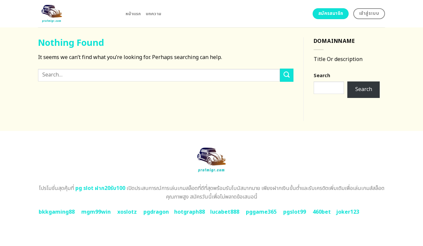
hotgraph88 (189, 212)
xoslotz (127, 212)
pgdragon (156, 212)
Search (322, 75)
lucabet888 (224, 212)
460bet (322, 212)
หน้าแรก (133, 14)
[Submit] (286, 75)
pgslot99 (294, 212)
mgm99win (96, 212)
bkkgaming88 (57, 212)
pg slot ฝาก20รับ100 (100, 188)
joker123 (347, 212)
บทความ (154, 14)
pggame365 (261, 212)
